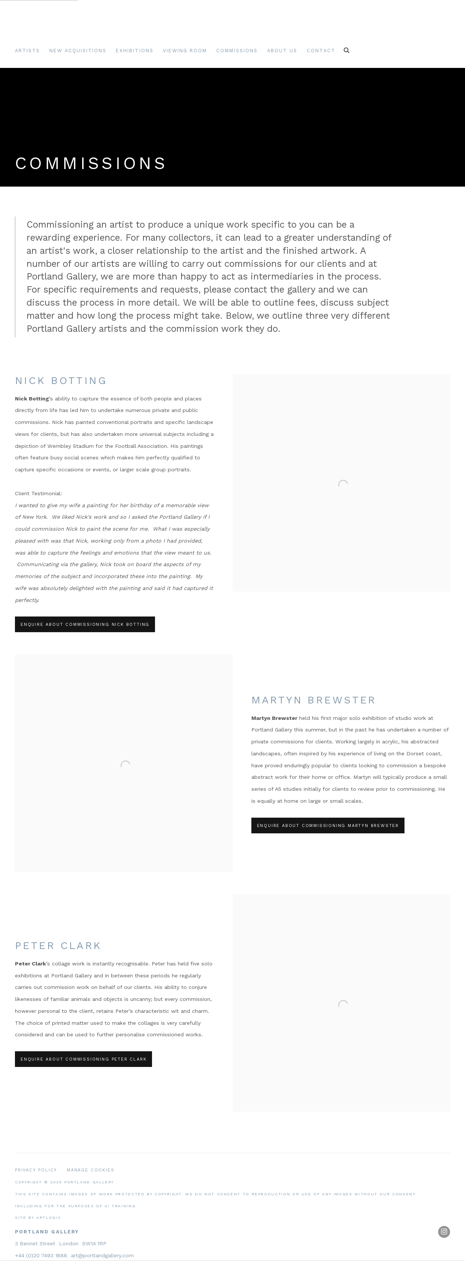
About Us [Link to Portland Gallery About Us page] (282, 50)
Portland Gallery (108, 27)
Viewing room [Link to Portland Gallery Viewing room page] (185, 50)
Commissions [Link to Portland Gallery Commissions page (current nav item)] (237, 50)
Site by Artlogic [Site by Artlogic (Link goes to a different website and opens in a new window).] (38, 1217)
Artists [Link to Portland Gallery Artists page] (27, 50)
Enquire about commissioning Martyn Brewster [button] (328, 825)
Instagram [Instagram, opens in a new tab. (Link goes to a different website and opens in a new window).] (444, 1232)
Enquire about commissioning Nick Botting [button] (85, 624)
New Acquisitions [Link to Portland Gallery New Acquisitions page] (77, 50)
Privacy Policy (36, 1170)
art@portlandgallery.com (102, 1255)
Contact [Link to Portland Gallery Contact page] (321, 50)
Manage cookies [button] (90, 1170)
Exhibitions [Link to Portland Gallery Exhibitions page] (135, 50)
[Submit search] (347, 49)
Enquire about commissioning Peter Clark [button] (83, 1059)
